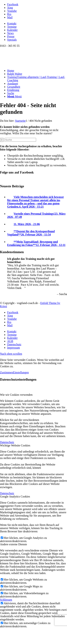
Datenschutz (7, 442)
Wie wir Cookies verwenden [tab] (16, 394)
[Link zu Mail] (10, 17)
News (10, 33)
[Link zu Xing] (10, 7)
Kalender (12, 29)
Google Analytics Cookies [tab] (15, 496)
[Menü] (14, 96)
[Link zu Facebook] (12, 4)
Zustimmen (6, 372)
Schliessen (6, 599)
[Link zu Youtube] (12, 10)
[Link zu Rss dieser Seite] (9, 14)
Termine (12, 26)
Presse (10, 36)
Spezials (12, 39)
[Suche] (10, 93)
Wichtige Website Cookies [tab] (15, 445)
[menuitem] (37, 23)
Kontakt (11, 23)
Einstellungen (21, 372)
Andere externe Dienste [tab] (13, 544)
